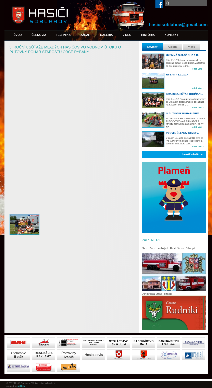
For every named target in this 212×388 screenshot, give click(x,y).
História (148, 35)
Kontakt (171, 35)
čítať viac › (197, 69)
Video (127, 35)
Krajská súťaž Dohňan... (184, 94)
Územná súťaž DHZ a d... (183, 55)
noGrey (21, 386)
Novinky (152, 46)
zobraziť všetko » (191, 154)
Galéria (106, 35)
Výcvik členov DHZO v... (183, 132)
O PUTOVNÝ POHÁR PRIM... (183, 113)
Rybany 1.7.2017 (177, 74)
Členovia (39, 35)
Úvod (18, 35)
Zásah (85, 35)
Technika (63, 35)
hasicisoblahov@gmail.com (178, 24)
